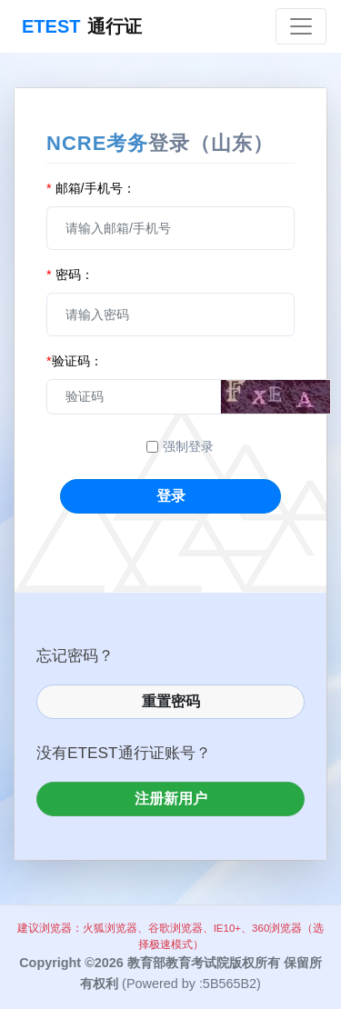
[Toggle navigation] (301, 26)
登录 (171, 496)
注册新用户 (171, 798)
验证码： (74, 361)
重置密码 (171, 701)
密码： (70, 274)
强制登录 (188, 446)
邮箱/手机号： (90, 188)
